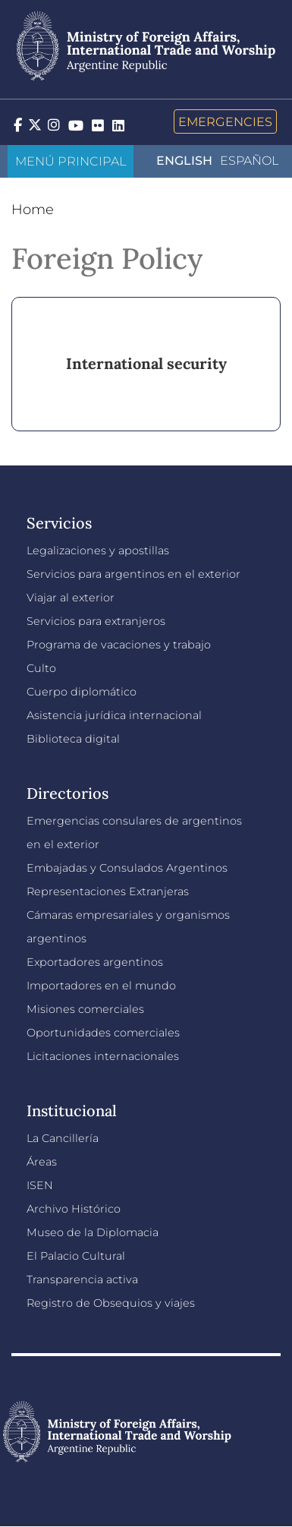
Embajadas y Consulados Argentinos (127, 868)
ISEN (40, 1185)
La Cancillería (63, 1138)
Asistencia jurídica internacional (114, 715)
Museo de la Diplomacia (93, 1232)
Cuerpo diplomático (82, 692)
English (184, 160)
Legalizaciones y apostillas (98, 550)
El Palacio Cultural (76, 1256)
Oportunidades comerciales (103, 1033)
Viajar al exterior (71, 597)
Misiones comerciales (85, 1009)
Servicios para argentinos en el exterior (133, 574)
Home (32, 209)
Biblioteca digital (73, 739)
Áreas (42, 1162)
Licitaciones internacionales (103, 1056)
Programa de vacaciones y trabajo (119, 644)
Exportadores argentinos (95, 962)
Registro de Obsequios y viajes (111, 1303)
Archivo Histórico (74, 1209)
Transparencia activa (82, 1279)
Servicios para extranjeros (96, 621)
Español (249, 160)
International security (146, 363)
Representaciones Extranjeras (108, 891)
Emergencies (225, 121)
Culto (41, 668)
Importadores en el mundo (101, 985)
